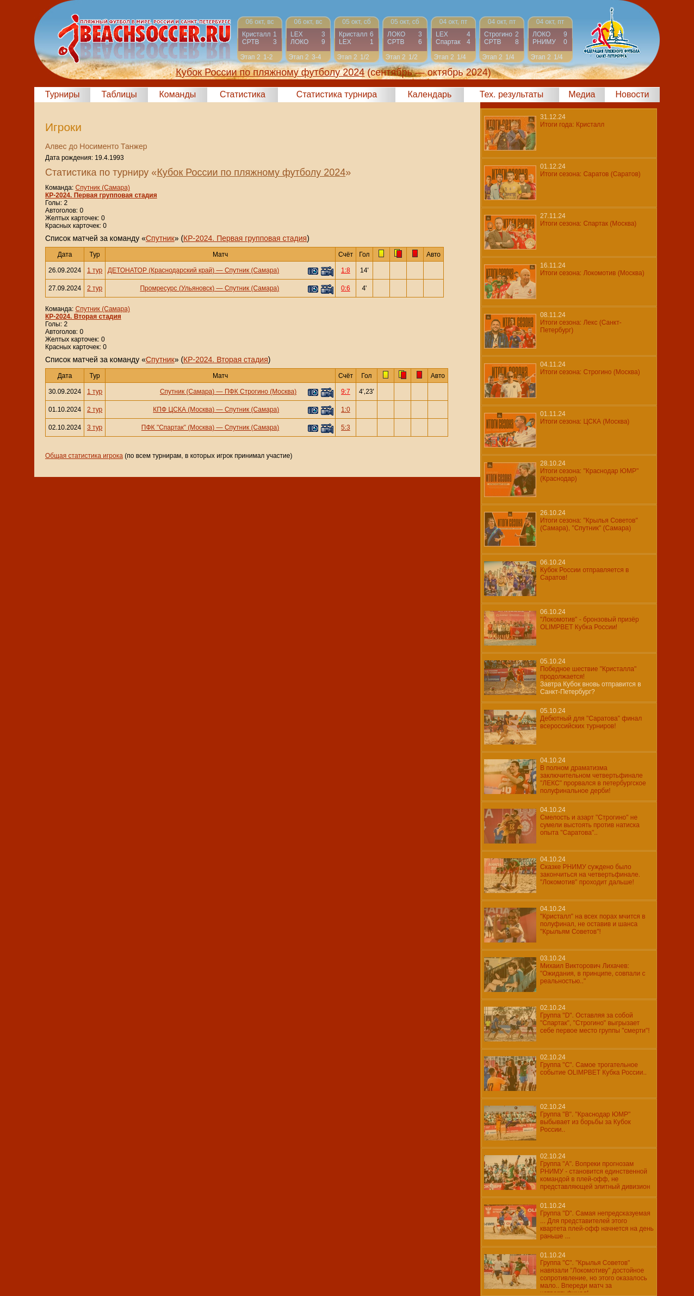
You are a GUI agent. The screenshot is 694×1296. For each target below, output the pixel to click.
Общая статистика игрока (84, 456)
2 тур (94, 288)
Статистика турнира (336, 94)
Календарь (430, 94)
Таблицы (119, 94)
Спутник (160, 238)
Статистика (242, 94)
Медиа (581, 94)
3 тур (94, 427)
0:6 (345, 288)
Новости (632, 94)
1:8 (345, 270)
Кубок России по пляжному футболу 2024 (251, 172)
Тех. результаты (512, 94)
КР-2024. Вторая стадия (83, 316)
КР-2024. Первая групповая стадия (101, 195)
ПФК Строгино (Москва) (260, 391)
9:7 (345, 391)
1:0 (345, 409)
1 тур (94, 270)
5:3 (345, 427)
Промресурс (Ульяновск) (177, 288)
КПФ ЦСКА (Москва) (183, 409)
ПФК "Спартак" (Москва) (177, 427)
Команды (177, 94)
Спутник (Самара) (103, 187)
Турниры (62, 94)
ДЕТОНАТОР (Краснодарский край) (161, 270)
